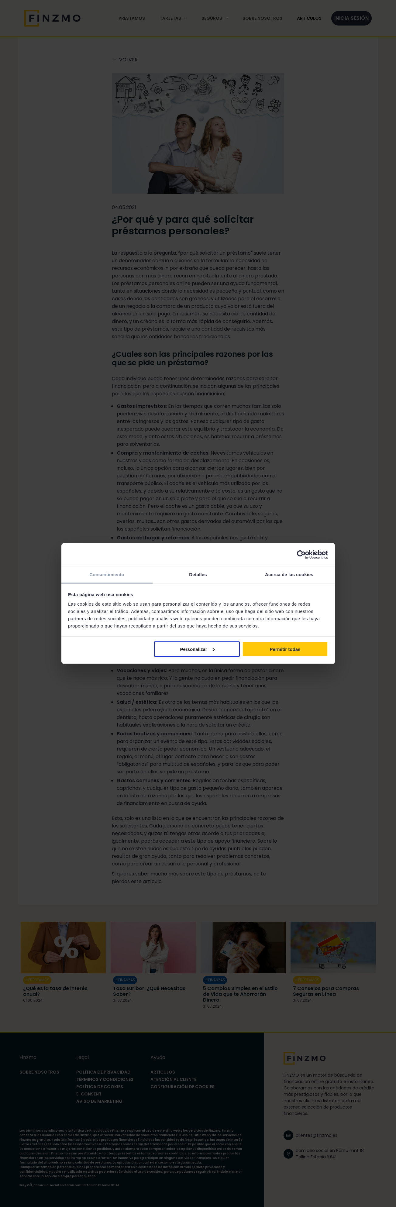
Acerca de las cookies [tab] (289, 574)
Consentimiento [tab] (106, 574)
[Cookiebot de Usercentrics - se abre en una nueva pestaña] (301, 554)
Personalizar (197, 649)
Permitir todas (285, 649)
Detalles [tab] (198, 574)
